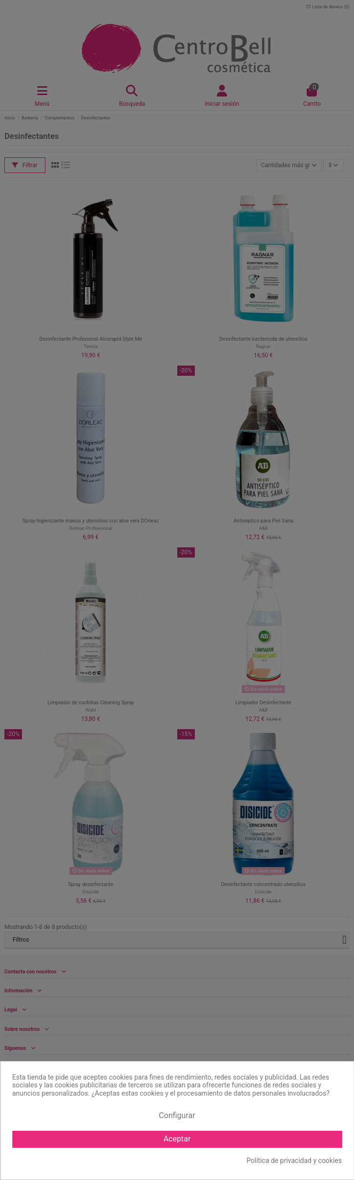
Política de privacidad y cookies (294, 1160)
